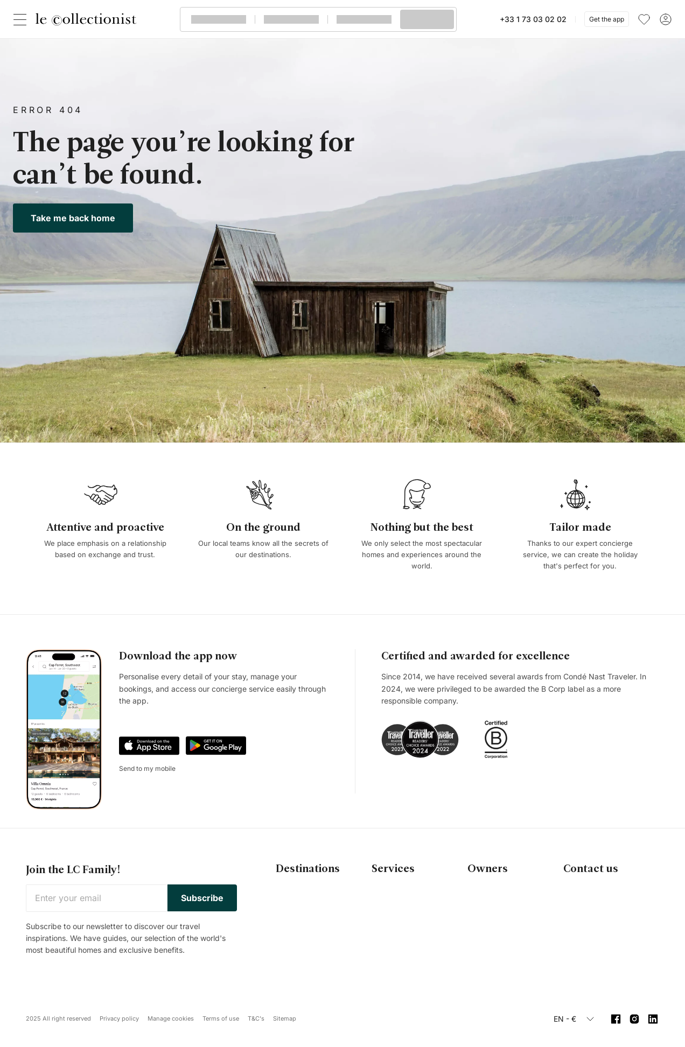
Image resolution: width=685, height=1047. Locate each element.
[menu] (644, 19)
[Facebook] (616, 1019)
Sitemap (284, 1018)
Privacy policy (119, 1018)
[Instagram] (634, 1019)
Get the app (606, 19)
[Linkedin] (653, 1019)
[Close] (22, 19)
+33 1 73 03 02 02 (533, 19)
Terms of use (220, 1018)
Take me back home (73, 218)
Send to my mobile (147, 768)
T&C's (256, 1018)
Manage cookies (171, 1018)
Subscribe (202, 898)
